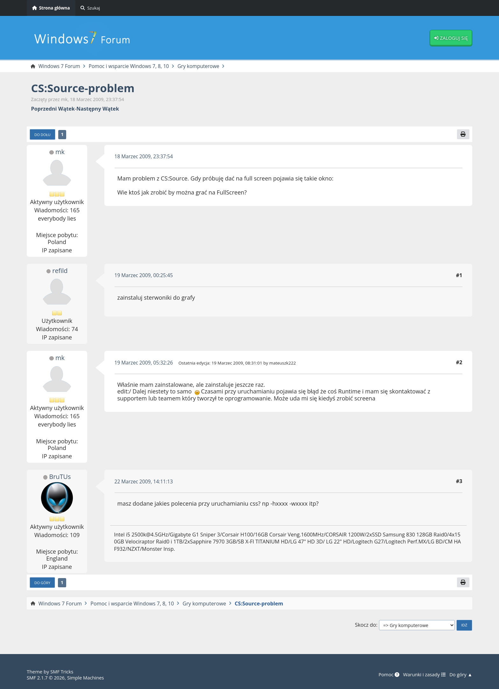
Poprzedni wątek (53, 109)
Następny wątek (97, 109)
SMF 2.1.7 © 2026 (46, 677)
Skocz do (365, 626)
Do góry (43, 583)
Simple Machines (88, 677)
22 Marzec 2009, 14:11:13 (145, 482)
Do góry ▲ (460, 675)
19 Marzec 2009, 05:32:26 (145, 363)
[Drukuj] (463, 135)
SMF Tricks (62, 672)
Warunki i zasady (423, 675)
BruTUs (60, 477)
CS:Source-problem (85, 88)
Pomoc (386, 675)
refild (60, 271)
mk (60, 152)
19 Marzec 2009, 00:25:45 (145, 275)
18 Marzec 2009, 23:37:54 (145, 156)
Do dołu (43, 135)
